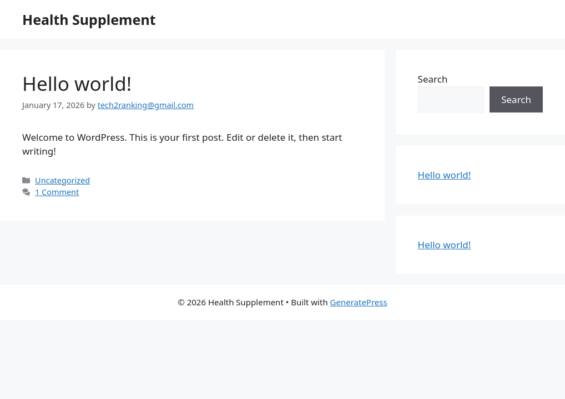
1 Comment (57, 192)
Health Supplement (88, 19)
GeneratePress (358, 302)
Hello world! (77, 83)
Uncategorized (62, 180)
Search (433, 79)
